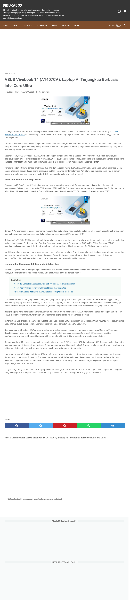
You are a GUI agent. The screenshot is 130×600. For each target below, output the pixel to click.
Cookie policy (81, 591)
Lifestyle (29, 21)
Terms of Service (108, 591)
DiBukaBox (14, 3)
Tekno (16, 21)
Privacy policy (93, 591)
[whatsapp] (61, 496)
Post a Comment (43, 89)
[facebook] (13, 496)
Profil (78, 21)
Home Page (13, 591)
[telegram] (77, 496)
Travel (55, 21)
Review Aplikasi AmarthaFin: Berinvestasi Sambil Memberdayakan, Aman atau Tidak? (109, 266)
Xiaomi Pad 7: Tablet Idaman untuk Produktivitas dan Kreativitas (40, 328)
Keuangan (44, 21)
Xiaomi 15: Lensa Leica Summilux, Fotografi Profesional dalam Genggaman (44, 324)
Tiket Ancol (68, 591)
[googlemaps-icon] (122, 8)
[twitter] (29, 496)
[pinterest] (45, 496)
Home (7, 21)
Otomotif (67, 21)
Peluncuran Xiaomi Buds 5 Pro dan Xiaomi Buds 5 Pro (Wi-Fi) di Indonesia (43, 332)
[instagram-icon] (117, 8)
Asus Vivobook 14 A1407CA (57, 132)
